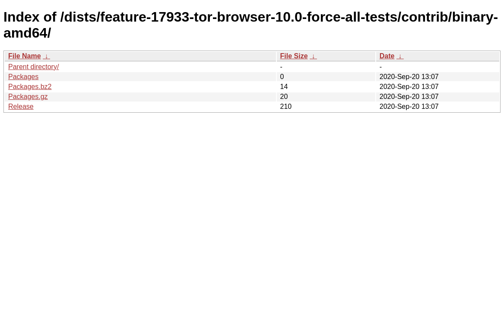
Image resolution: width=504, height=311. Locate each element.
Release (21, 106)
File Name (24, 56)
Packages (23, 76)
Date (387, 56)
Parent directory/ (33, 66)
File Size (294, 56)
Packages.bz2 (30, 86)
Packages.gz (28, 96)
